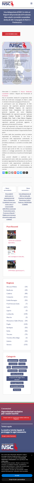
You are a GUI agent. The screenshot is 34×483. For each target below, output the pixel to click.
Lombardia (10, 314)
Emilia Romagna (11, 300)
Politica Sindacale (17, 374)
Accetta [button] (17, 475)
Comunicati (13, 364)
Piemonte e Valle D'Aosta (14, 321)
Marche (9, 317)
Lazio (8, 307)
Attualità (23, 360)
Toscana (9, 334)
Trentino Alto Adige (13, 338)
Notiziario (22, 370)
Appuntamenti (13, 360)
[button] (31, 455)
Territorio (17, 390)
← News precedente (7, 189)
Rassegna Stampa (17, 383)
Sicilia (8, 331)
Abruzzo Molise (11, 287)
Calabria (9, 293)
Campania (9, 297)
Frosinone (5, 95)
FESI (8, 367)
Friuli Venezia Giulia (12, 304)
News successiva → (26, 189)
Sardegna (9, 327)
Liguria (8, 310)
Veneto (8, 344)
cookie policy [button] (4, 461)
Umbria (8, 341)
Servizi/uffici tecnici (17, 386)
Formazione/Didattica (20, 367)
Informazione (12, 370)
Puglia (8, 324)
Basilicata (9, 290)
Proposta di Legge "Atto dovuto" (17, 378)
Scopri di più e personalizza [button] (17, 479)
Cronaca (22, 364)
